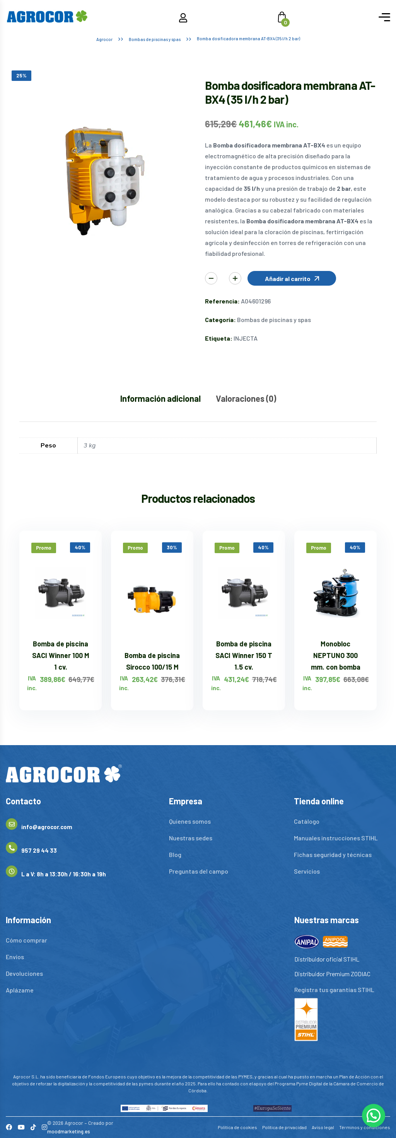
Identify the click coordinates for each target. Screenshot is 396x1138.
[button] (291, 278)
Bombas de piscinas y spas (155, 39)
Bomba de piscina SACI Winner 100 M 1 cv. (60, 655)
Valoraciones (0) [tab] (246, 398)
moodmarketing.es (68, 1131)
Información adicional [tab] (160, 398)
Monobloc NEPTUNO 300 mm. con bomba (335, 655)
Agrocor (104, 39)
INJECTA (246, 338)
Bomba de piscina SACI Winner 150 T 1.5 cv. (243, 655)
